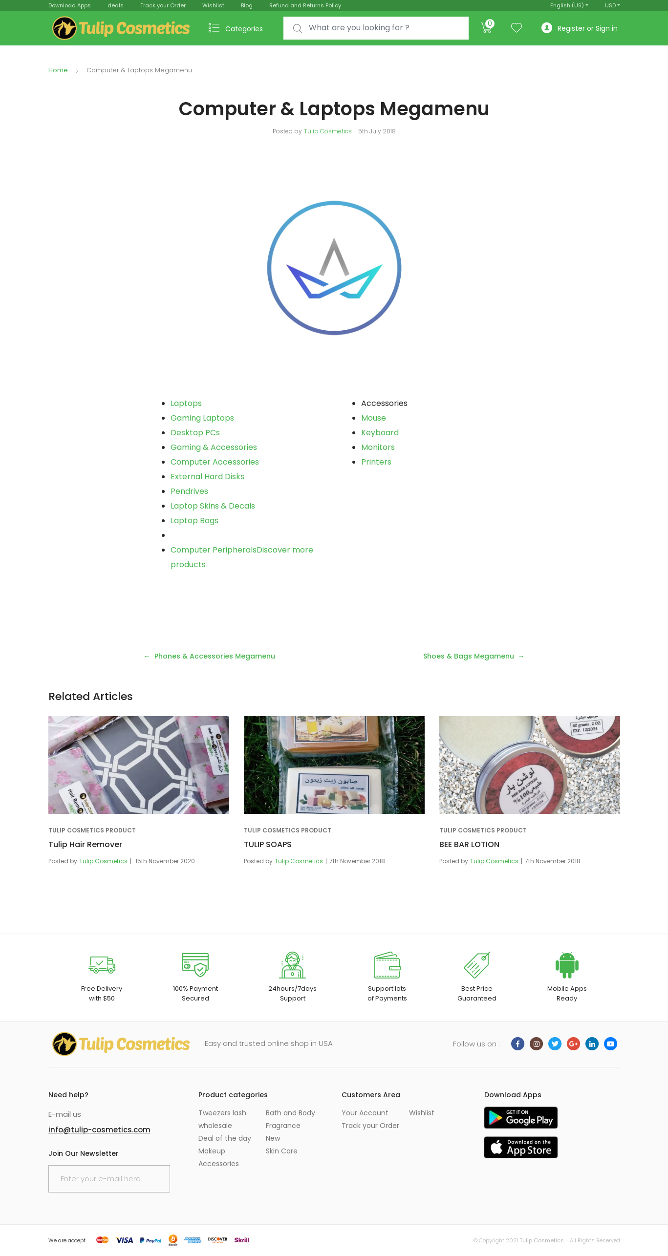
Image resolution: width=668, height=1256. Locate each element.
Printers (376, 462)
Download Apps (69, 5)
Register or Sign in (579, 28)
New (273, 1138)
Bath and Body (290, 1113)
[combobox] (375, 28)
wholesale (215, 1125)
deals (116, 5)
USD (610, 5)
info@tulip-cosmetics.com (99, 1130)
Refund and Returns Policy (305, 5)
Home (58, 70)
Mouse (373, 418)
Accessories (218, 1164)
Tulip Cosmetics (328, 131)
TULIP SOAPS (268, 844)
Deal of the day (224, 1138)
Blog (247, 5)
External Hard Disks (207, 476)
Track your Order (163, 5)
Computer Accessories (215, 462)
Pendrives (189, 491)
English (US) (567, 5)
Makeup (211, 1151)
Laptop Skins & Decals (213, 505)
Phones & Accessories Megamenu (214, 656)
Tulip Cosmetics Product (92, 830)
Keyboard (380, 432)
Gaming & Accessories (214, 447)
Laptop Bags (194, 520)
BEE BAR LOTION (469, 844)
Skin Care (282, 1151)
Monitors (378, 447)
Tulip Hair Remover (85, 844)
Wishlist (213, 5)
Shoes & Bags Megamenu (468, 656)
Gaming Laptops (202, 418)
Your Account (365, 1113)
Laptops (186, 403)
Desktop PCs (195, 432)
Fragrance (283, 1125)
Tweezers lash (222, 1113)
